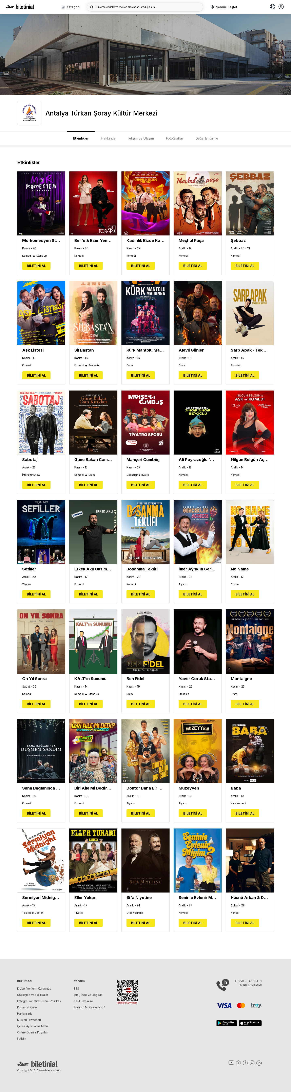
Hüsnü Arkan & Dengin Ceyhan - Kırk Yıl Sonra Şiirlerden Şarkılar (250, 897)
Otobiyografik (135, 912)
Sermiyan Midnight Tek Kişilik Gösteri (41, 897)
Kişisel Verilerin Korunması (34, 988)
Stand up (41, 255)
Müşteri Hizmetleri (29, 1020)
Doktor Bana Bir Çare (145, 788)
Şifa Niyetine (139, 897)
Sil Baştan (84, 350)
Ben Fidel (135, 678)
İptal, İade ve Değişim (88, 994)
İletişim (21, 1038)
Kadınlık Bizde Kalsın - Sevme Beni (145, 240)
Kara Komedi (238, 803)
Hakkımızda (25, 1013)
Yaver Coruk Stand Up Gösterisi (198, 678)
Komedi (28, 255)
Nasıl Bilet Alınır (83, 1001)
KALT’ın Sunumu (90, 678)
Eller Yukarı (85, 897)
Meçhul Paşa (191, 240)
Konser (235, 912)
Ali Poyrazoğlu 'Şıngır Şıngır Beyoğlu (198, 459)
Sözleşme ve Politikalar (32, 994)
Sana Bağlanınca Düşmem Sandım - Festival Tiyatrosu (41, 788)
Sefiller (29, 569)
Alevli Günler (191, 350)
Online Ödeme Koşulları (32, 1032)
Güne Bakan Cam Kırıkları (93, 459)
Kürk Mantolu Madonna (145, 350)
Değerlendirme (206, 138)
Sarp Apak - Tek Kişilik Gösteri (250, 350)
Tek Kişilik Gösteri (32, 912)
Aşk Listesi (33, 350)
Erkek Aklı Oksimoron (93, 569)
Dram (130, 365)
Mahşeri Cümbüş (143, 459)
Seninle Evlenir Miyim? (198, 897)
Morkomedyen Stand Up (41, 240)
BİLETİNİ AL (36, 266)
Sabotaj (30, 459)
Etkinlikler (81, 138)
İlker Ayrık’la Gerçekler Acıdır (198, 569)
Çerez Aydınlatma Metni (32, 1026)
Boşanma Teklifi (142, 569)
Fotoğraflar (174, 138)
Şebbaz (238, 240)
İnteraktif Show (31, 475)
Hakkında (108, 138)
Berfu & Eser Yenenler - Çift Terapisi (93, 240)
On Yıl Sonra (34, 678)
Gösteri (235, 584)
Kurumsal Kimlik (27, 1007)
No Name (240, 569)
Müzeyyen (189, 788)
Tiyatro (26, 584)
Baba (236, 788)
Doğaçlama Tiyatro (138, 475)
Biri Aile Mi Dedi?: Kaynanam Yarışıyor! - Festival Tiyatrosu (93, 788)
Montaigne (241, 678)
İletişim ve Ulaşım (141, 138)
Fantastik (94, 365)
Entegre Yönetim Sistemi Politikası (39, 1001)
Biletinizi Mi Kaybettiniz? (89, 1007)
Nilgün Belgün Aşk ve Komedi (250, 459)
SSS (76, 988)
